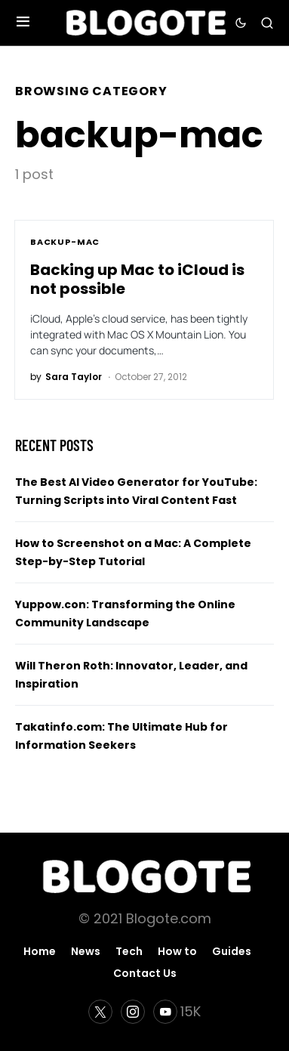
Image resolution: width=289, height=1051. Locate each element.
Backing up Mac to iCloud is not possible (137, 279)
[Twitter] (100, 1012)
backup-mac (65, 242)
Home (39, 951)
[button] (23, 23)
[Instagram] (133, 1012)
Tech (129, 951)
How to (177, 951)
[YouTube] (177, 1012)
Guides (231, 951)
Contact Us (145, 973)
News (85, 951)
